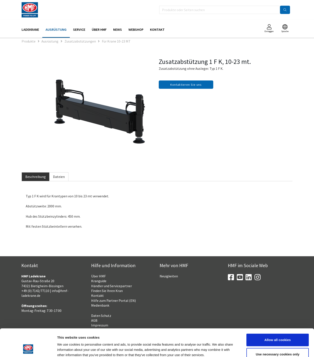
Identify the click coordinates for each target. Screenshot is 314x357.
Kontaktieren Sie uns (186, 85)
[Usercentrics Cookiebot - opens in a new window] (28, 348)
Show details (228, 348)
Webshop (135, 29)
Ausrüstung (56, 29)
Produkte (29, 41)
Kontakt (157, 29)
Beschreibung (35, 176)
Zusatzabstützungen (80, 41)
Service (79, 29)
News (117, 29)
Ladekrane (30, 29)
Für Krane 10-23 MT (116, 41)
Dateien (59, 176)
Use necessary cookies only (277, 328)
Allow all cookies (278, 314)
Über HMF (99, 29)
